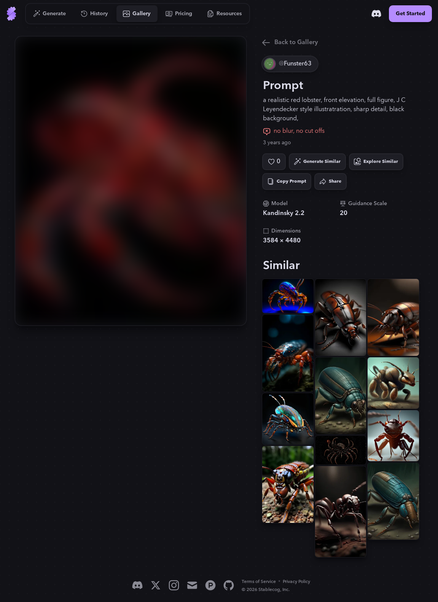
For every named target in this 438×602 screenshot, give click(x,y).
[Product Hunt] (210, 585)
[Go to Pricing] (179, 14)
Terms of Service (259, 581)
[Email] (192, 585)
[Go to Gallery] (137, 14)
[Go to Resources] (224, 14)
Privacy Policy (296, 581)
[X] (156, 585)
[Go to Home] (11, 13)
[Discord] (376, 13)
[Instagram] (174, 585)
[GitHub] (229, 585)
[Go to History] (94, 14)
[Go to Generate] (49, 14)
